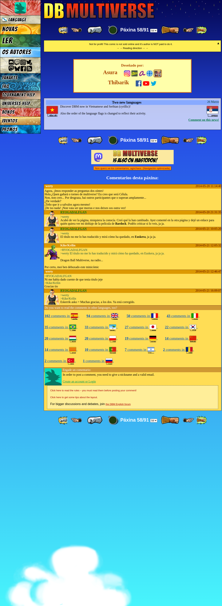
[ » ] (170, 30)
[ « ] (94, 30)
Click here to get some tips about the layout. (74, 572)
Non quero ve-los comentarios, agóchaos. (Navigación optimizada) (132, 343)
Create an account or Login (79, 556)
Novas (10, 29)
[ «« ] (63, 30)
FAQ (5, 86)
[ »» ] (201, 30)
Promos (10, 129)
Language (14, 19)
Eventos (10, 120)
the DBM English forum (118, 579)
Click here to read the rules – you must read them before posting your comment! (93, 565)
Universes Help (16, 103)
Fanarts (10, 77)
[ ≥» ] (188, 30)
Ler (7, 40)
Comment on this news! (203, 295)
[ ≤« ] (76, 30)
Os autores (16, 52)
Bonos (8, 112)
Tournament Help (18, 94)
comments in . (62, 491)
